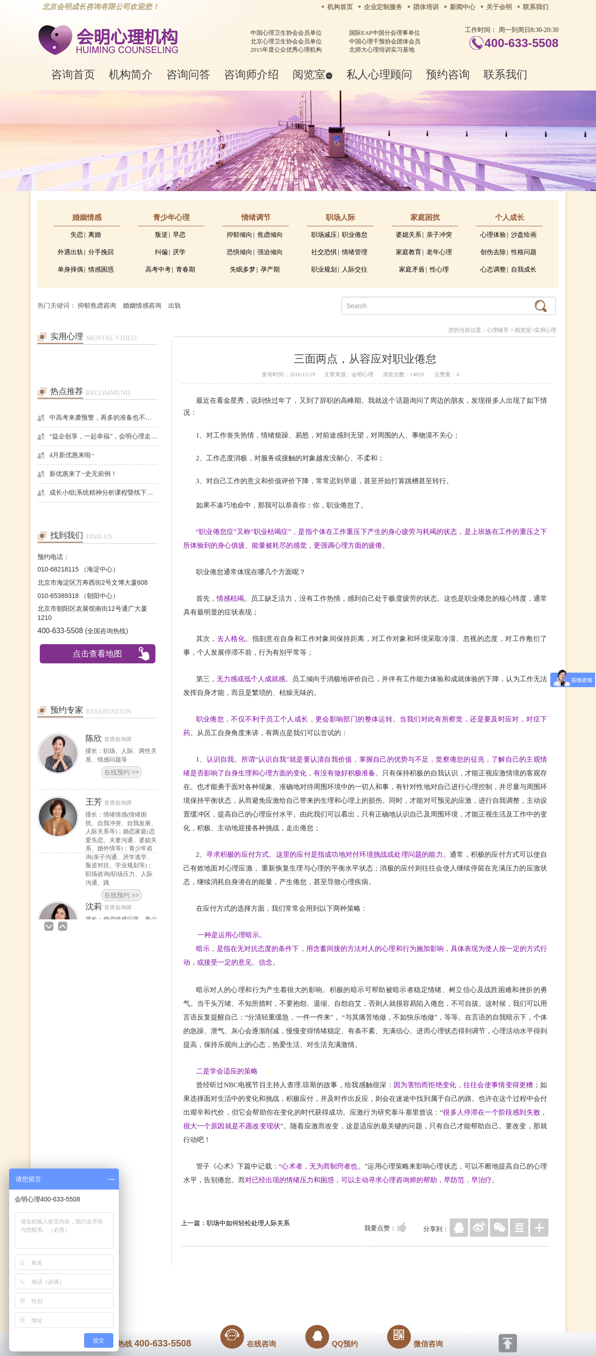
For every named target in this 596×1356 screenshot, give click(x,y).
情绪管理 (354, 252)
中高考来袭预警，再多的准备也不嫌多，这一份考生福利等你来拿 (103, 417)
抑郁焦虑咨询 (97, 305)
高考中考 (158, 269)
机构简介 (131, 74)
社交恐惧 (324, 252)
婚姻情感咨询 (142, 305)
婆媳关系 (408, 234)
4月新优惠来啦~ (72, 455)
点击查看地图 (97, 653)
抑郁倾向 (239, 234)
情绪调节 (256, 217)
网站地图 (354, 1278)
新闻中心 (462, 7)
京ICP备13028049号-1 (332, 1291)
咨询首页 (73, 74)
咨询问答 (188, 74)
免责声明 (391, 1278)
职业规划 (324, 269)
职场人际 (340, 217)
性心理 (439, 269)
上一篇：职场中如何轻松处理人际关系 (235, 1223)
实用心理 (545, 330)
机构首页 (340, 7)
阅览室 (313, 74)
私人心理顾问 (379, 74)
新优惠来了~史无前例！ (83, 473)
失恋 (76, 234)
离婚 (94, 234)
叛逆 (161, 234)
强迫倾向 (270, 252)
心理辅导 (498, 330)
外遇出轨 (70, 252)
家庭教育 (408, 252)
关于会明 (499, 7)
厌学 (179, 252)
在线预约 (121, 772)
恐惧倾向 (239, 252)
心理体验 (493, 234)
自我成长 (524, 269)
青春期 (185, 269)
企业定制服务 (383, 7)
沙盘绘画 (524, 234)
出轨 (174, 305)
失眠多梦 (242, 269)
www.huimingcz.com (292, 1299)
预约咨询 (448, 74)
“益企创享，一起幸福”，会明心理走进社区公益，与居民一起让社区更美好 (103, 436)
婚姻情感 (86, 217)
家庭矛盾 (412, 269)
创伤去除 (493, 252)
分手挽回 (101, 252)
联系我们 (535, 7)
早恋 (179, 234)
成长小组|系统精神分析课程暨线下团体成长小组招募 (103, 492)
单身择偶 (70, 269)
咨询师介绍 (251, 74)
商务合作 (242, 1278)
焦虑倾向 (270, 234)
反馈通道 (317, 1278)
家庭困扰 (425, 217)
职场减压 (324, 234)
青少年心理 (171, 217)
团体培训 (426, 7)
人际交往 (354, 269)
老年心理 (439, 252)
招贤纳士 (280, 1278)
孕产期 (270, 269)
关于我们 (205, 1278)
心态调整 (493, 269)
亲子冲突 (439, 234)
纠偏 (161, 252)
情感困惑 (101, 269)
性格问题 (524, 252)
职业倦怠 (354, 234)
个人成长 (509, 217)
